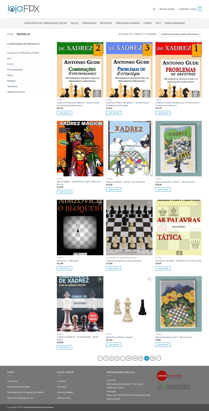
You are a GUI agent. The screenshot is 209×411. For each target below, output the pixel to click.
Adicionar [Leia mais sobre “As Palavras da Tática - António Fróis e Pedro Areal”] (163, 268)
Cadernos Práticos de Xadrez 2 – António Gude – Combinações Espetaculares (79, 104)
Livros (148, 23)
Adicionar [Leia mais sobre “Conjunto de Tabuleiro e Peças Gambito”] (113, 268)
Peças (74, 23)
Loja (10, 34)
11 (128, 358)
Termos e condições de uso (20, 397)
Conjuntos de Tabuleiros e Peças (45, 23)
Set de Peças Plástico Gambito (119, 337)
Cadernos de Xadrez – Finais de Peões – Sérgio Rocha (77, 338)
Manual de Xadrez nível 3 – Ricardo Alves (173, 337)
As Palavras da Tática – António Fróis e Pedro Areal (178, 260)
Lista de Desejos (65, 392)
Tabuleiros (89, 23)
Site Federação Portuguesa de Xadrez (25, 392)
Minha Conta (63, 397)
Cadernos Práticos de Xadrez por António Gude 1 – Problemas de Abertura (178, 104)
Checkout (62, 386)
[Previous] (100, 358)
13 (140, 358)
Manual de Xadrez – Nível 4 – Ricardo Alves (125, 182)
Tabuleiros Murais (128, 23)
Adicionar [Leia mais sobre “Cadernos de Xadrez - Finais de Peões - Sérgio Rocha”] (64, 347)
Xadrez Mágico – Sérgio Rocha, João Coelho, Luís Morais (79, 182)
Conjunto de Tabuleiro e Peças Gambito (124, 260)
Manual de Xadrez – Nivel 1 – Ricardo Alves (174, 182)
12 (134, 358)
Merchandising (175, 23)
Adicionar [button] (64, 113)
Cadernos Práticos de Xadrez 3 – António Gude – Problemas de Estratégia (128, 104)
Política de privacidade (18, 386)
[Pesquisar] (154, 9)
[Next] (158, 358)
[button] (167, 9)
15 (152, 358)
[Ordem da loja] (180, 34)
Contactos (12, 381)
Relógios (106, 23)
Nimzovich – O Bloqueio (68, 260)
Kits (158, 23)
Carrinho (61, 381)
